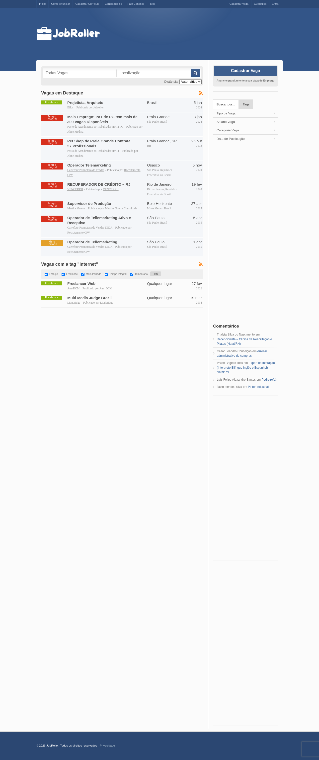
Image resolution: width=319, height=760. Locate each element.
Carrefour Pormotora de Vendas (85, 170)
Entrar (275, 3)
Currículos (260, 3)
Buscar (195, 73)
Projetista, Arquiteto (85, 102)
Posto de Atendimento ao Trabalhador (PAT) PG (95, 126)
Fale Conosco (136, 3)
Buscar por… (226, 104)
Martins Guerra (76, 208)
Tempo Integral (118, 274)
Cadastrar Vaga (239, 3)
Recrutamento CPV (78, 232)
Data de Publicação (231, 139)
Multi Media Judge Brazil (89, 298)
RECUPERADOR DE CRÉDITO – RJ (98, 184)
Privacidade (107, 745)
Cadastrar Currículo (87, 3)
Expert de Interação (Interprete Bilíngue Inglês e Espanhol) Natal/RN (246, 367)
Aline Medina (75, 131)
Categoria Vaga (228, 130)
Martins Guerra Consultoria (121, 208)
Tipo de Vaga (226, 113)
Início (42, 3)
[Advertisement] (196, 34)
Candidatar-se (113, 3)
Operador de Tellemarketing (92, 242)
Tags (246, 104)
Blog (152, 3)
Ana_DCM (105, 288)
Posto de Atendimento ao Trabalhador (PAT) (93, 151)
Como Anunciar (60, 3)
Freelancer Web (81, 283)
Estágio (53, 274)
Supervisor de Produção (89, 203)
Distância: (171, 82)
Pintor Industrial (258, 387)
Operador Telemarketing (89, 165)
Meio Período (93, 274)
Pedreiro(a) (268, 379)
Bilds (70, 107)
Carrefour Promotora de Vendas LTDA (89, 227)
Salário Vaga (226, 122)
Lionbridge (73, 302)
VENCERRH (75, 189)
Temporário (141, 274)
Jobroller (98, 107)
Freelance (72, 274)
